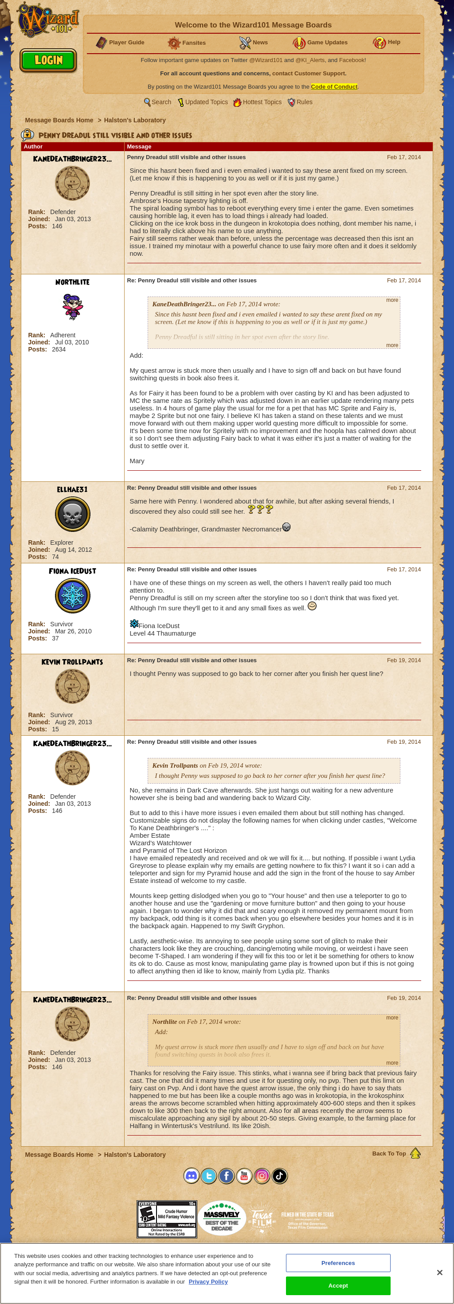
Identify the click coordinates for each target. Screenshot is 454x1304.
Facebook (351, 60)
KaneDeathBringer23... (72, 159)
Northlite (72, 282)
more (392, 300)
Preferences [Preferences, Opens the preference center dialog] (338, 1263)
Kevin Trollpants (72, 662)
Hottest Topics (262, 101)
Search (161, 101)
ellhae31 (72, 489)
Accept (338, 1285)
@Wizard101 (265, 60)
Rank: (37, 211)
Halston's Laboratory (135, 120)
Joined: (40, 219)
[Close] (440, 1272)
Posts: (38, 226)
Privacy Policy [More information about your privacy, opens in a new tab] (208, 1281)
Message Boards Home (60, 120)
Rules (305, 101)
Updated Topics (206, 101)
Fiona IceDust (72, 571)
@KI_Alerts (310, 60)
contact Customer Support (308, 73)
